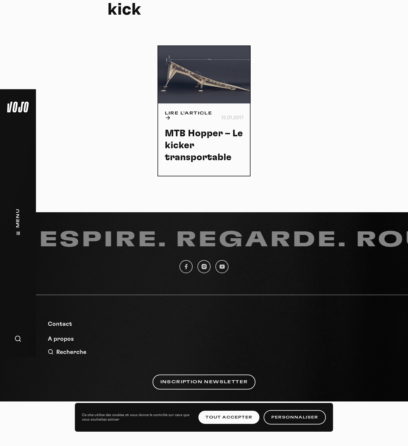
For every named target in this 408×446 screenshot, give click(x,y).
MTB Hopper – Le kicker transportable (204, 145)
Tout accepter (228, 417)
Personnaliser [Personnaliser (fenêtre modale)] (294, 417)
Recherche (67, 352)
